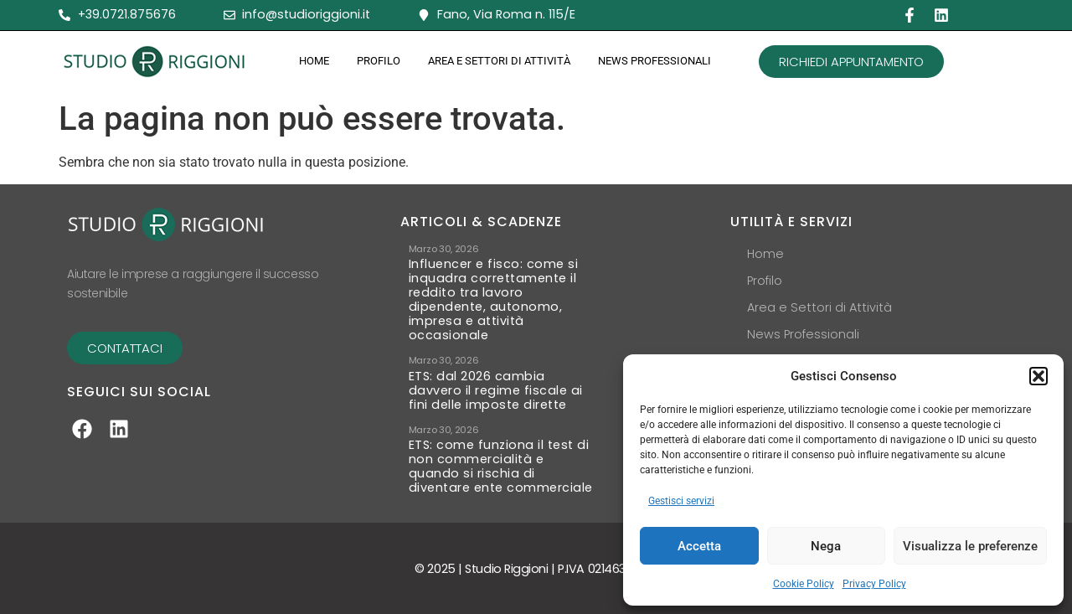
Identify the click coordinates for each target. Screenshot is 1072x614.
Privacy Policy (874, 584)
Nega (826, 546)
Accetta (699, 546)
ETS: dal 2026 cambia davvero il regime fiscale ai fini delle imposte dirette (496, 390)
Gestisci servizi (681, 501)
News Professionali (654, 60)
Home (314, 60)
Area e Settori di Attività (499, 60)
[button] (1038, 376)
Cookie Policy (803, 584)
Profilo (378, 60)
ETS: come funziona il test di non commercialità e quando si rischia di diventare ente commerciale (501, 466)
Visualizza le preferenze (970, 546)
